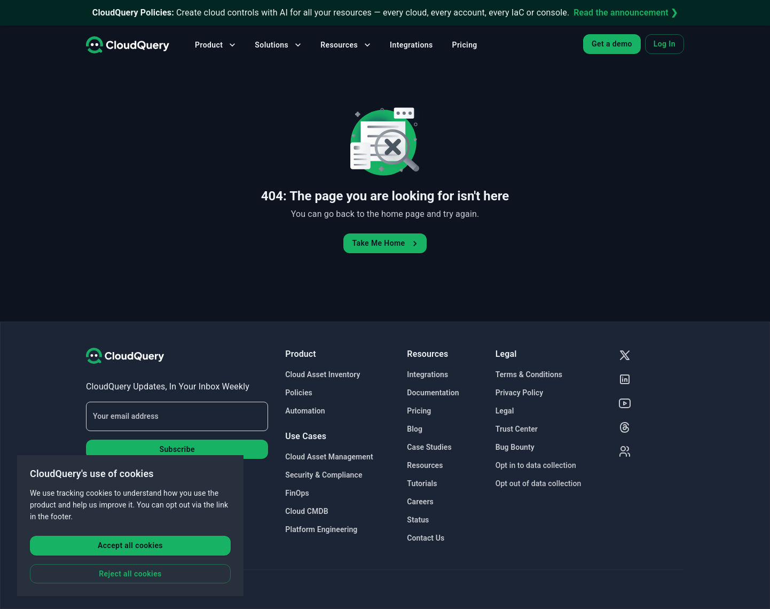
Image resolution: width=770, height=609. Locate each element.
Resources (346, 45)
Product (216, 45)
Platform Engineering (321, 529)
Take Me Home (386, 243)
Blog (414, 429)
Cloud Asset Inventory (322, 374)
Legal (505, 411)
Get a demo (612, 44)
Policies (298, 392)
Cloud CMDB (306, 511)
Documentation (433, 392)
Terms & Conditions (529, 374)
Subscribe (176, 449)
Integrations (411, 45)
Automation (305, 411)
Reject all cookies (130, 573)
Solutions (279, 45)
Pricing (464, 45)
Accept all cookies (130, 545)
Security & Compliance (323, 475)
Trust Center (517, 429)
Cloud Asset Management (329, 456)
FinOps (297, 493)
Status (418, 520)
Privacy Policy (520, 392)
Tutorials (422, 483)
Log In (664, 44)
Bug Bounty (515, 447)
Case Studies (429, 447)
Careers (420, 501)
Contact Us (425, 538)
